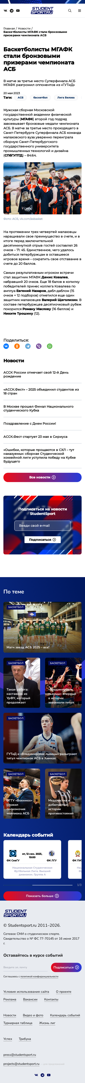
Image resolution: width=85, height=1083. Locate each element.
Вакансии (30, 999)
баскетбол (40, 97)
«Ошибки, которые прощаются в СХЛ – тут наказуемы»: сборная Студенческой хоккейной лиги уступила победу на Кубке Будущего (39, 455)
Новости (24, 28)
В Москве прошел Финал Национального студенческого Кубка (38, 408)
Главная (9, 28)
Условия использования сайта (26, 992)
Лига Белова (66, 97)
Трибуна (25, 1039)
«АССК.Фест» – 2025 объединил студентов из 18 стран (41, 391)
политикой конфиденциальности (39, 976)
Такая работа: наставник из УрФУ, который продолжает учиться (18, 696)
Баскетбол (15, 607)
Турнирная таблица (17, 1023)
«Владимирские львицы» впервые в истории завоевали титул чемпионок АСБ (62, 696)
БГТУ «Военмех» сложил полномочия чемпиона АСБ (19, 807)
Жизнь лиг (47, 1023)
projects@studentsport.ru (21, 1064)
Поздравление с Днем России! (29, 423)
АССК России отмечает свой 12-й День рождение (35, 374)
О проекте (63, 992)
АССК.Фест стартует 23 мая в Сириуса (35, 437)
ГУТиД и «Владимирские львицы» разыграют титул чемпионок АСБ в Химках (42, 756)
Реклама (9, 999)
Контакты (51, 999)
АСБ (20, 97)
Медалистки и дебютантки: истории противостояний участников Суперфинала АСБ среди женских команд (63, 807)
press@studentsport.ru (19, 1055)
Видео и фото (33, 1015)
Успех (7, 1039)
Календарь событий (65, 1015)
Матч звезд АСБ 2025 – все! (28, 647)
